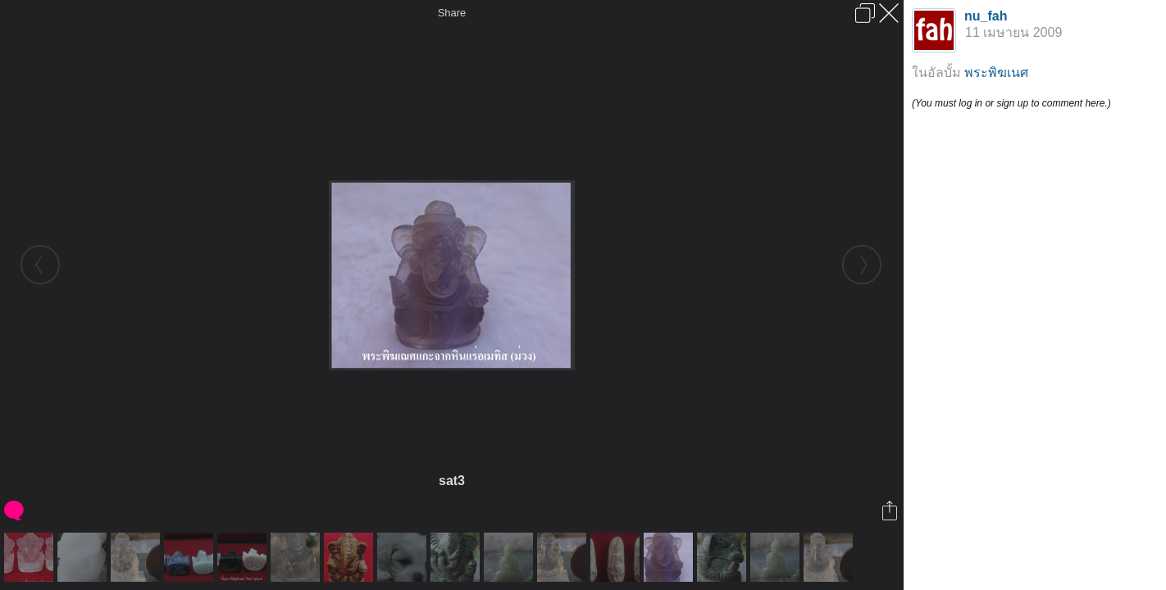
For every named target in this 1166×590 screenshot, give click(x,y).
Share (452, 13)
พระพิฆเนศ (996, 72)
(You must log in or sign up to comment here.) (1011, 103)
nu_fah (985, 16)
